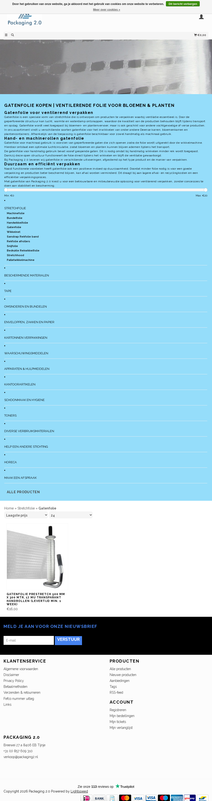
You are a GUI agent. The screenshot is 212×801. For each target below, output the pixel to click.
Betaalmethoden (15, 686)
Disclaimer (11, 675)
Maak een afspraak (20, 478)
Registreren (118, 710)
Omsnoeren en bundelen (25, 306)
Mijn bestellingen (122, 716)
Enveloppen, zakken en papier (29, 322)
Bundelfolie (14, 218)
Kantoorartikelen (19, 384)
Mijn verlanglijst (121, 728)
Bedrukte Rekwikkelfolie (23, 250)
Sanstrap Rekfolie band (23, 236)
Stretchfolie (15, 208)
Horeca (10, 462)
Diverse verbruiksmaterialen (29, 431)
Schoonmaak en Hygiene (24, 400)
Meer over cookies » (106, 9)
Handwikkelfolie (17, 222)
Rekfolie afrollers (18, 241)
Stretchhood (15, 255)
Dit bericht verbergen (183, 4)
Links (7, 704)
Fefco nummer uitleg (19, 699)
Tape (8, 291)
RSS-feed (116, 692)
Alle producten (23, 492)
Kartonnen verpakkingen (25, 337)
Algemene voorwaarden (21, 669)
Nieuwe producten (123, 675)
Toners (10, 415)
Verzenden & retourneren (22, 692)
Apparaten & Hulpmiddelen (26, 369)
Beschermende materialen (26, 275)
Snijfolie (12, 246)
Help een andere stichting (26, 446)
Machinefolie (16, 213)
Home (9, 508)
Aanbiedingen (120, 681)
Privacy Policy (14, 681)
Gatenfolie (14, 227)
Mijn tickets (118, 722)
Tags (113, 686)
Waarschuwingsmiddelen (26, 353)
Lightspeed (79, 791)
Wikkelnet (13, 232)
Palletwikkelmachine (21, 260)
